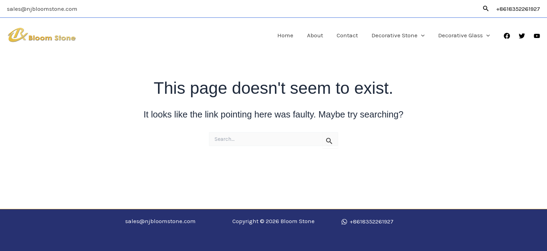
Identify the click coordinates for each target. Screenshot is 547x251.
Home (293, 35)
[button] (486, 8)
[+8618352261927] (367, 222)
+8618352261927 (518, 8)
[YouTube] (537, 36)
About (321, 35)
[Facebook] (507, 36)
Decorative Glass (465, 35)
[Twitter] (522, 36)
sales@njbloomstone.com (42, 8)
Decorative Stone (400, 35)
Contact (351, 35)
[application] (423, 35)
